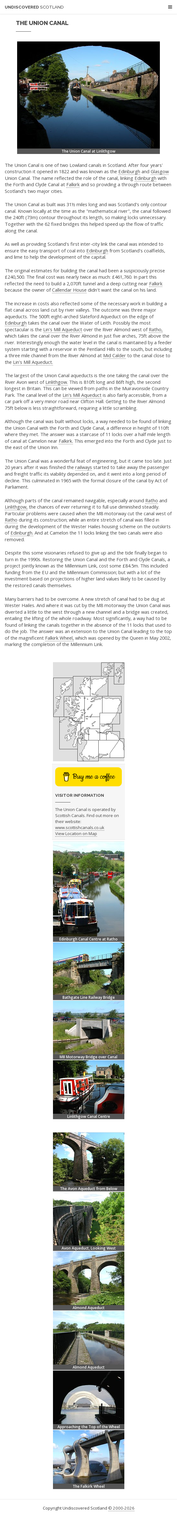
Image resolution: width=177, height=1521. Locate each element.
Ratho (151, 500)
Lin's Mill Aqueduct (62, 329)
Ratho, (156, 329)
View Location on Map (76, 833)
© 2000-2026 (121, 1508)
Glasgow (160, 171)
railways (83, 467)
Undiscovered (34, 7)
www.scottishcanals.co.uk (79, 827)
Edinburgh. (21, 532)
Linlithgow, (16, 507)
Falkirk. (66, 441)
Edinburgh (129, 171)
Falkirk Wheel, (59, 638)
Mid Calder (114, 355)
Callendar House (69, 290)
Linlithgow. (56, 382)
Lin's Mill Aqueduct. (33, 362)
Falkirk (73, 184)
